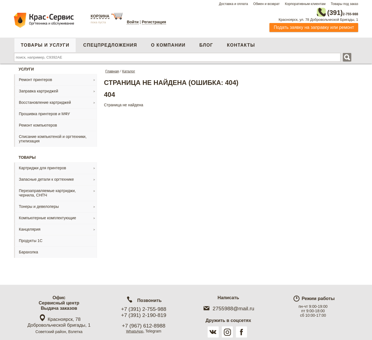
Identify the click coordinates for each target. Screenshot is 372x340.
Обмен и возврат (266, 4)
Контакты (241, 44)
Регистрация (154, 22)
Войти (133, 22)
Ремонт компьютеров (38, 124)
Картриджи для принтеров (42, 167)
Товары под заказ (344, 4)
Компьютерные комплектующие (47, 217)
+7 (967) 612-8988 (143, 326)
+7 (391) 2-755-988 (143, 309)
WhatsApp (135, 331)
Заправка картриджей (38, 90)
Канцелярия (29, 228)
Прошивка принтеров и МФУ (44, 112)
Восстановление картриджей (45, 101)
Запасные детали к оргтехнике (46, 178)
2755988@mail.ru (228, 308)
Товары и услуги (45, 44)
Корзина (100, 16)
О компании (168, 44)
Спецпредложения (110, 44)
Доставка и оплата (233, 4)
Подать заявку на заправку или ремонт (314, 26)
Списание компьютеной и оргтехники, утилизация (52, 137)
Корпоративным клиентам (305, 4)
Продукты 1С (30, 239)
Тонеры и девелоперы (39, 205)
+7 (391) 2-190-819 (143, 315)
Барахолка (28, 251)
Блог (206, 44)
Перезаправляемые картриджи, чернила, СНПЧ (47, 191)
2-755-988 (330, 12)
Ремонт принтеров (35, 78)
